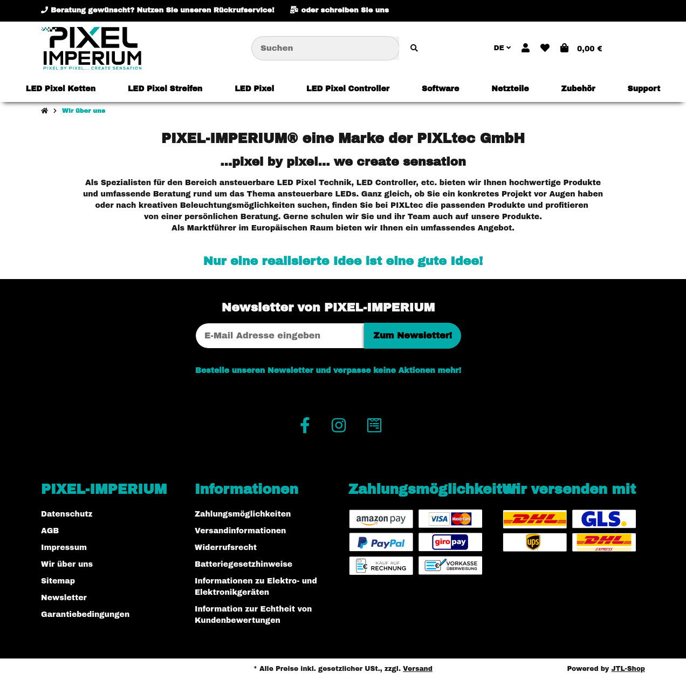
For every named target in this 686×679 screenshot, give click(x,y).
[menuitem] (61, 88)
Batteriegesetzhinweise (243, 564)
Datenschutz (66, 514)
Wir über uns (67, 564)
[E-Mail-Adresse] (280, 336)
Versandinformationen (240, 531)
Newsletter (64, 598)
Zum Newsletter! (412, 335)
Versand (418, 669)
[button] (526, 48)
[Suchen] (325, 48)
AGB (50, 531)
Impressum (64, 548)
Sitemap (58, 581)
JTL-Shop (628, 669)
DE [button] (502, 48)
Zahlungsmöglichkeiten (243, 514)
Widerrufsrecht (226, 548)
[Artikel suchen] (414, 48)
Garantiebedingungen (85, 614)
